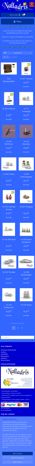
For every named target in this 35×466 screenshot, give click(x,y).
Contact (3, 352)
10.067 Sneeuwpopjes (26, 175)
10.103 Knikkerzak (8, 306)
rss (20, 459)
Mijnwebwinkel (21, 462)
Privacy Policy (5, 360)
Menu (17, 21)
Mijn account (15, 15)
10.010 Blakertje (26, 142)
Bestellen (26, 87)
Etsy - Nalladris (6, 422)
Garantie (4, 358)
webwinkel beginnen (27, 459)
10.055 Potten (8, 174)
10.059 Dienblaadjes (26, 273)
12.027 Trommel (26, 78)
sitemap (17, 459)
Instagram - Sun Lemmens (9, 424)
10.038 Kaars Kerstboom (26, 240)
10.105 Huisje (26, 305)
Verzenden (4, 354)
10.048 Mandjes (8, 272)
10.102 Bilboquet (9, 239)
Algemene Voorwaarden (8, 350)
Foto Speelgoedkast (9, 79)
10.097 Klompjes (26, 207)
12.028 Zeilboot (8, 109)
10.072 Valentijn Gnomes (8, 208)
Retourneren (5, 356)
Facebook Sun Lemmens (8, 417)
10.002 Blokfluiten (9, 142)
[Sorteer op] (17, 53)
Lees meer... (4, 452)
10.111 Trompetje (26, 110)
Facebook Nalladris (7, 420)
